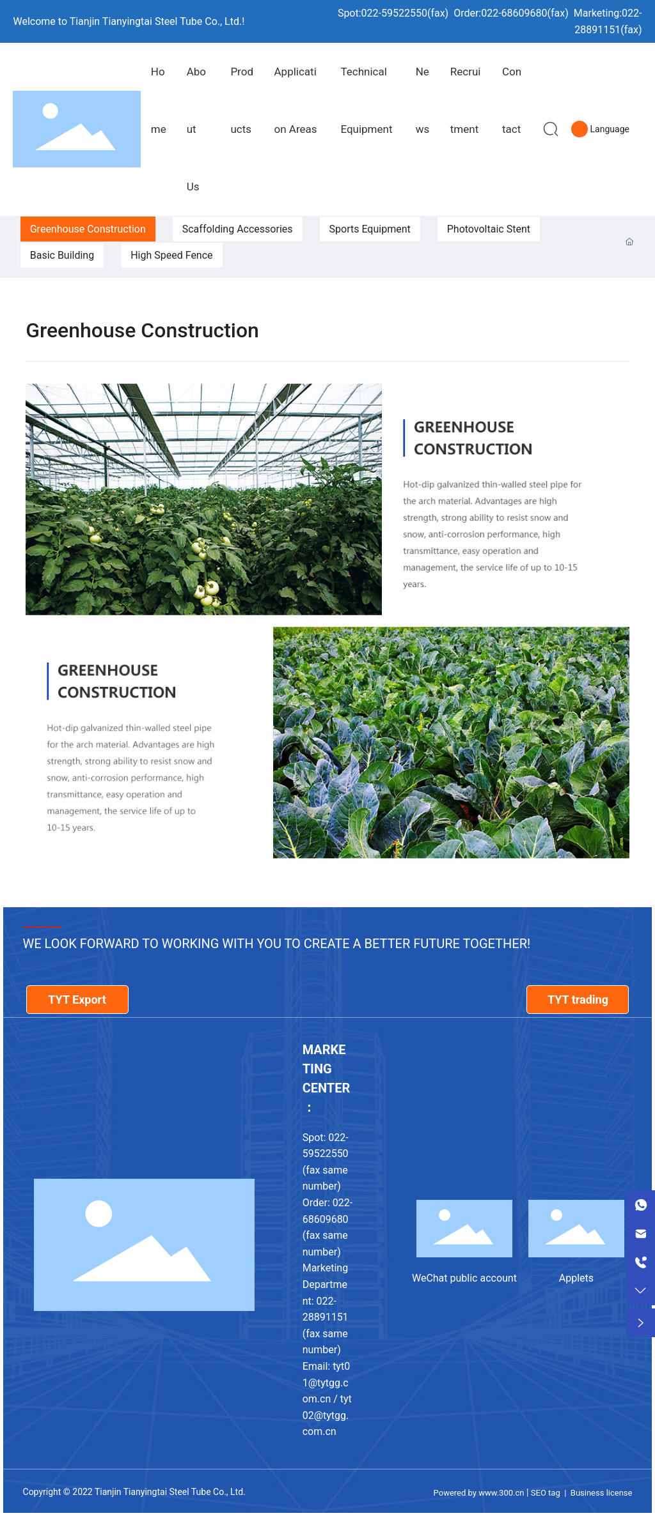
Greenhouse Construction (88, 229)
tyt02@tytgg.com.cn (327, 1415)
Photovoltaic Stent (488, 229)
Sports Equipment (370, 229)
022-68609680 (514, 13)
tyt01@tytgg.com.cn (326, 1382)
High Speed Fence (171, 255)
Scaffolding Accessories (237, 229)
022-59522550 (394, 13)
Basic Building (62, 255)
